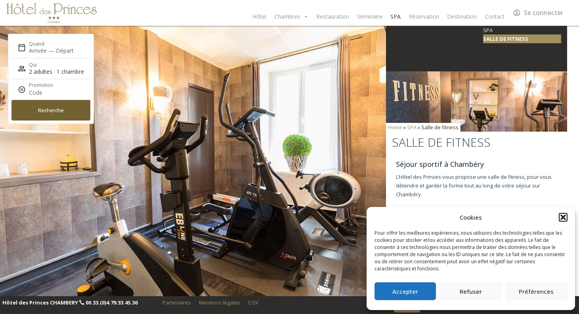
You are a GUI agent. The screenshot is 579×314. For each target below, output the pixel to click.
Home (395, 127)
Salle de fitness (505, 38)
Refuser (471, 291)
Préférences (536, 291)
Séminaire (369, 16)
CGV (253, 302)
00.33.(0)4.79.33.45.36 (112, 302)
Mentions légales (219, 302)
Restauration (332, 16)
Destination (462, 16)
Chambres (291, 17)
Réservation (424, 16)
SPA (395, 16)
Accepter (405, 291)
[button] (563, 217)
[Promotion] (48, 92)
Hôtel (259, 16)
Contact (495, 16)
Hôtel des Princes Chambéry (51, 13)
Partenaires (176, 302)
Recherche (51, 110)
